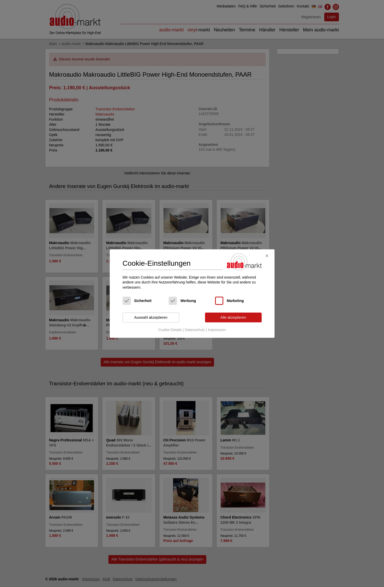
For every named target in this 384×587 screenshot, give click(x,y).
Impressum (217, 330)
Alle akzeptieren (233, 317)
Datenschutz (195, 330)
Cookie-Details (170, 330)
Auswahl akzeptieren (150, 317)
